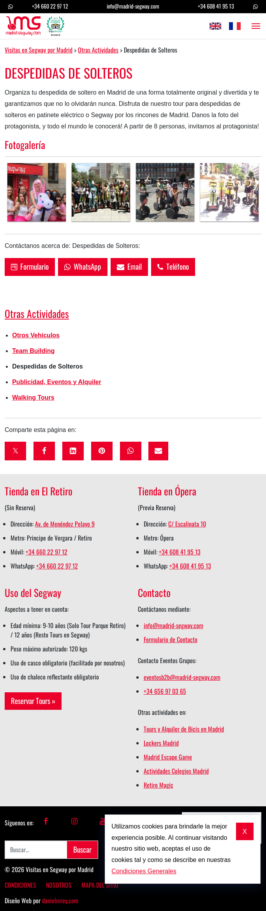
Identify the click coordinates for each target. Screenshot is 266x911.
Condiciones (20, 885)
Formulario (30, 266)
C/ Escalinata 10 (187, 523)
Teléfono (173, 266)
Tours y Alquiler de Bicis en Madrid (184, 729)
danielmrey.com (60, 900)
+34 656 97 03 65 (165, 691)
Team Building (33, 351)
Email (129, 266)
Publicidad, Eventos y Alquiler (56, 382)
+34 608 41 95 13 (216, 6)
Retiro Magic (158, 785)
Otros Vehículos (36, 335)
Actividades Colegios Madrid (176, 771)
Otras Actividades (37, 313)
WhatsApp (82, 266)
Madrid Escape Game (168, 757)
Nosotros (59, 885)
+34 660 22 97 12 (50, 6)
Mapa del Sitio (99, 885)
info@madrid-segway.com (133, 6)
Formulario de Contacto (170, 639)
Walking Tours (33, 397)
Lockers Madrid (161, 743)
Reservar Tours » (33, 700)
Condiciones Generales (143, 871)
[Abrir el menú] (253, 26)
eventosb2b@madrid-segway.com (182, 677)
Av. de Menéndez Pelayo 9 (65, 523)
